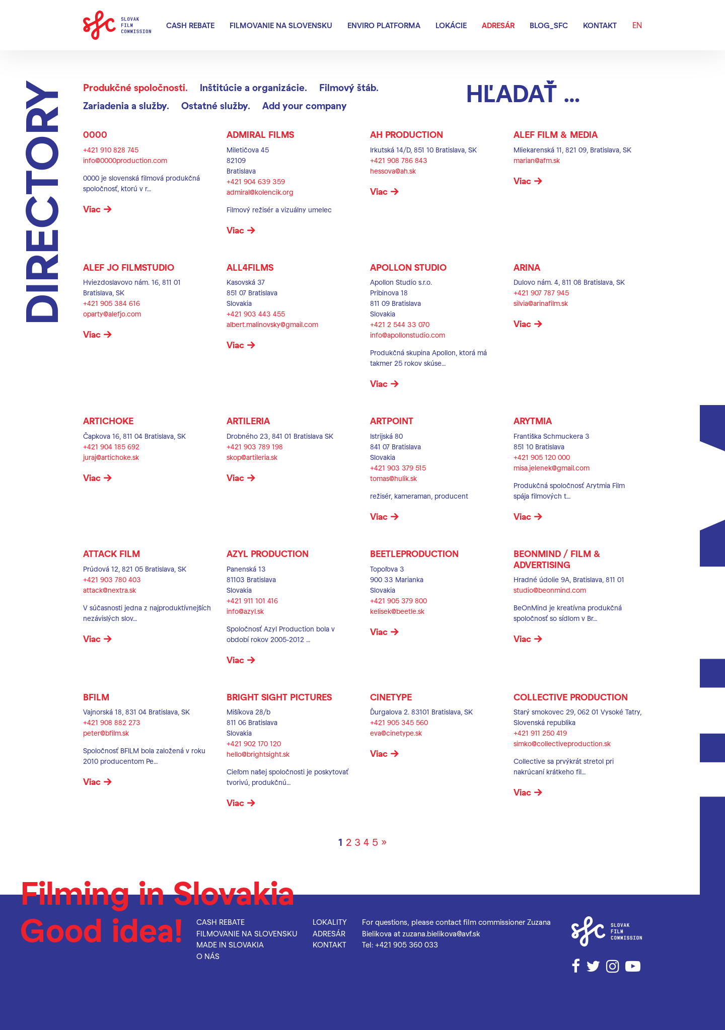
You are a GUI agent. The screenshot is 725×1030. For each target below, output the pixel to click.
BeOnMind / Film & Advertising (557, 559)
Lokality (330, 921)
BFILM (96, 696)
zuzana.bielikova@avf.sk (441, 933)
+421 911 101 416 (252, 600)
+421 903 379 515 (398, 467)
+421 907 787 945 (541, 292)
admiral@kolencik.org (260, 192)
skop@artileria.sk (252, 457)
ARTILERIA (248, 420)
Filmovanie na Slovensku (281, 25)
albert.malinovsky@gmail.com (272, 324)
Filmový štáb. (349, 87)
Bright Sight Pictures (279, 696)
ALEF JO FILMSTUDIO (128, 267)
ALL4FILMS (250, 267)
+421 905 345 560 (399, 722)
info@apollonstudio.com (407, 335)
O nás (208, 956)
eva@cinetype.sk (396, 733)
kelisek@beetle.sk (397, 611)
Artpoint (391, 420)
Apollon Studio (408, 267)
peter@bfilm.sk (106, 733)
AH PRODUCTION (406, 134)
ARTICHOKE (108, 420)
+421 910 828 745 (110, 149)
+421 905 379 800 (398, 600)
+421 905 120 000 (542, 457)
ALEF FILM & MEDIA (556, 134)
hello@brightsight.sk (258, 754)
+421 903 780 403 (112, 579)
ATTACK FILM (111, 553)
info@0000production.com (125, 160)
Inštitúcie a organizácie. (253, 87)
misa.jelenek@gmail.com (552, 467)
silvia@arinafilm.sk (541, 303)
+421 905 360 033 (406, 944)
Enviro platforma (383, 25)
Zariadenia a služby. (126, 105)
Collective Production (571, 696)
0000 (95, 134)
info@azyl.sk (245, 611)
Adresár (498, 25)
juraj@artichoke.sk (111, 457)
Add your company (304, 105)
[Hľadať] (554, 92)
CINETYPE (391, 696)
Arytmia (533, 420)
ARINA (527, 267)
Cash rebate (190, 25)
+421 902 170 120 (254, 743)
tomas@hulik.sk (393, 478)
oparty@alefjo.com (112, 313)
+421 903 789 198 (255, 446)
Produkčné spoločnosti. (135, 87)
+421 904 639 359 (256, 181)
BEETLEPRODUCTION (414, 553)
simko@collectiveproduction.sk (562, 743)
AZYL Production (268, 553)
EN (637, 25)
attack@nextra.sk (109, 590)
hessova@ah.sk (393, 171)
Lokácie (451, 25)
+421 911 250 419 (540, 733)
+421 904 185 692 (111, 446)
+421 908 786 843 (398, 160)
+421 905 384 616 (111, 303)
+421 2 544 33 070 (399, 324)
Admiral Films (260, 134)
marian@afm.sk (537, 160)
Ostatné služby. (215, 105)
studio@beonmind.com (550, 590)
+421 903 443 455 (256, 313)
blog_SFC (549, 25)
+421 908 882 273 (111, 722)
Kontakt (600, 25)
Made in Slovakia (230, 944)
